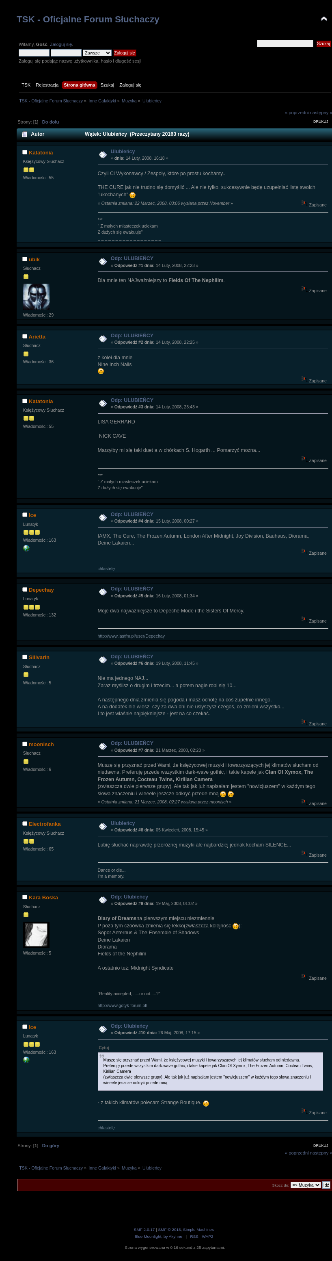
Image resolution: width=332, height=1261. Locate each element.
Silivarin (39, 657)
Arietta (36, 337)
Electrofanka (45, 824)
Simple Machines (198, 1229)
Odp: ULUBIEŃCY (132, 258)
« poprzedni (297, 112)
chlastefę (106, 568)
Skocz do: (280, 1185)
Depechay (41, 590)
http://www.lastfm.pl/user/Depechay (131, 636)
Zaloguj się (61, 44)
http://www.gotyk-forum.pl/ (122, 1005)
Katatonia (41, 153)
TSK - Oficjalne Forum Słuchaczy (88, 19)
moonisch (41, 744)
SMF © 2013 (169, 1229)
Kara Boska (43, 897)
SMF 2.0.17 (144, 1229)
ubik (34, 259)
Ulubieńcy (123, 151)
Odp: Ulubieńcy (129, 897)
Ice (32, 515)
